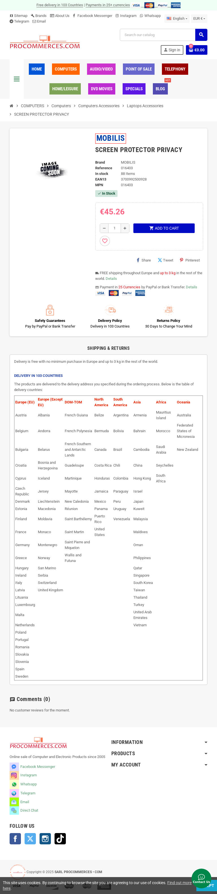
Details (111, 278)
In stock (101, 174)
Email (41, 21)
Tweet (165, 260)
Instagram (128, 16)
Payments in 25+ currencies (108, 5)
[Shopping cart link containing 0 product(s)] (196, 50)
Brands (39, 16)
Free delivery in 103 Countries (59, 5)
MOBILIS (110, 138)
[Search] (163, 35)
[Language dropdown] (176, 18)
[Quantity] (114, 228)
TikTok (60, 838)
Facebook (15, 838)
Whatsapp (152, 16)
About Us (60, 16)
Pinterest (190, 260)
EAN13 (100, 179)
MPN (99, 185)
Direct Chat (29, 810)
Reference (103, 168)
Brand (100, 162)
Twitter (30, 838)
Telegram (21, 21)
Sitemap (18, 16)
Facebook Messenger (94, 16)
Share (144, 260)
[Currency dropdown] (199, 18)
